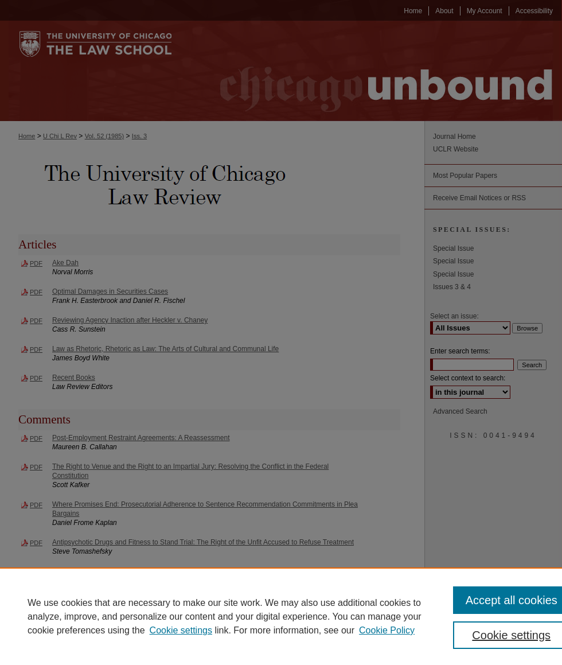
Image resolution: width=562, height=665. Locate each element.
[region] (281, 616)
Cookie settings (181, 630)
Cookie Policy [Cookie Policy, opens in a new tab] (387, 630)
